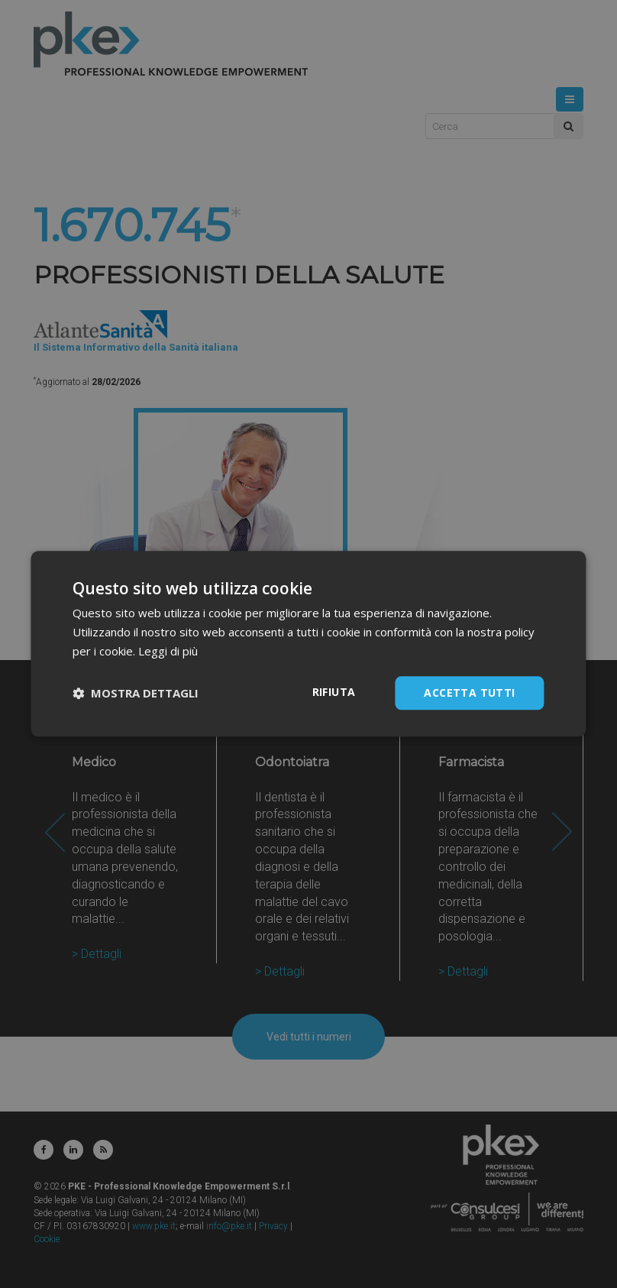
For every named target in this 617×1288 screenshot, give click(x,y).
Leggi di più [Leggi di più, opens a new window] (168, 651)
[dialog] (308, 644)
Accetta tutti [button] (469, 692)
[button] (136, 693)
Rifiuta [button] (334, 691)
